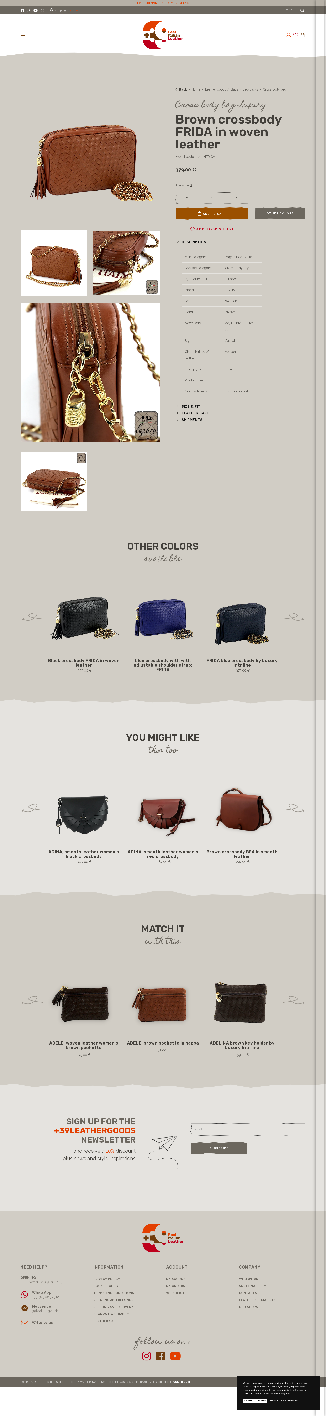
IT (286, 10)
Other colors (280, 213)
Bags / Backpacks (244, 89)
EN (293, 10)
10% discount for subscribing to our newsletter (163, 3)
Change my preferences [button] (283, 1400)
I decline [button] (261, 1400)
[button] (190, 242)
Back (181, 89)
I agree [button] (248, 1400)
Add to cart (212, 213)
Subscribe (218, 1148)
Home (196, 89)
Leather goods (215, 89)
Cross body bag (274, 89)
